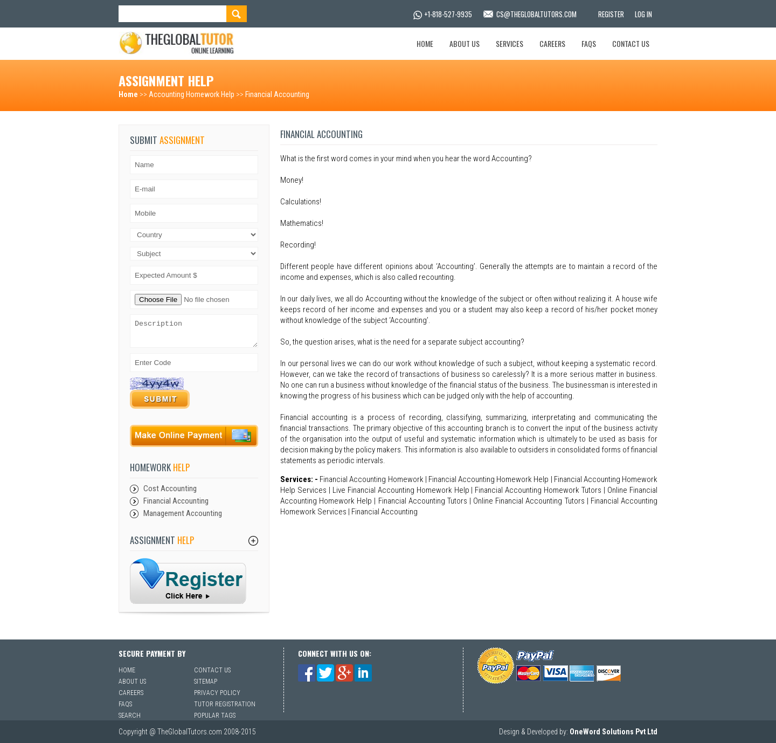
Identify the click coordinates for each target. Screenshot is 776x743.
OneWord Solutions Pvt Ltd (613, 731)
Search (130, 715)
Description (194, 331)
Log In (643, 14)
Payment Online (195, 436)
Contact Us (630, 43)
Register (611, 14)
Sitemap (205, 681)
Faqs (588, 43)
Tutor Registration (224, 704)
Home (425, 43)
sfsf (188, 581)
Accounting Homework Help (191, 94)
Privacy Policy (217, 693)
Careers (552, 43)
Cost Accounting (170, 488)
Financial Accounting (277, 94)
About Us (464, 43)
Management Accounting (182, 513)
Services (509, 43)
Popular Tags (214, 715)
